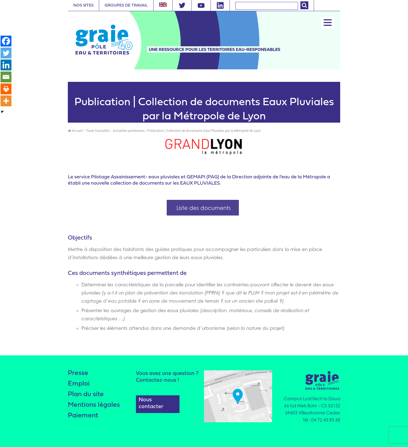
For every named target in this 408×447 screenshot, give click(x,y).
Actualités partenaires (128, 131)
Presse (78, 373)
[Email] (6, 77)
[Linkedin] (6, 65)
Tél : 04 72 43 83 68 (321, 420)
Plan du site (86, 394)
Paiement (83, 415)
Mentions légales (94, 405)
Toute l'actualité (97, 131)
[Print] (6, 88)
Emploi (79, 383)
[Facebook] (6, 41)
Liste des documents (203, 208)
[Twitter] (6, 53)
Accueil (75, 131)
